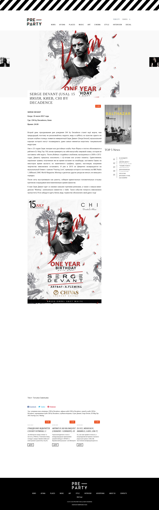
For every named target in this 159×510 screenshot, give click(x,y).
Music (81, 25)
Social (128, 25)
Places (72, 25)
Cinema (97, 25)
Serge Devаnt (86, 413)
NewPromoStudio (82, 504)
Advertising (100, 493)
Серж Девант (76, 413)
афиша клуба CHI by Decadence (71, 411)
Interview (117, 25)
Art (89, 25)
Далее (30, 445)
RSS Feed (79, 497)
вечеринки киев (36, 411)
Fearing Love (35, 415)
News (53, 25)
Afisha (62, 25)
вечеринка (44, 411)
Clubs (98, 106)
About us (112, 493)
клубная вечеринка (66, 413)
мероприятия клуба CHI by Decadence (47, 413)
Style (106, 25)
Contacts (123, 493)
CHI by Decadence (54, 411)
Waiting (41, 415)
